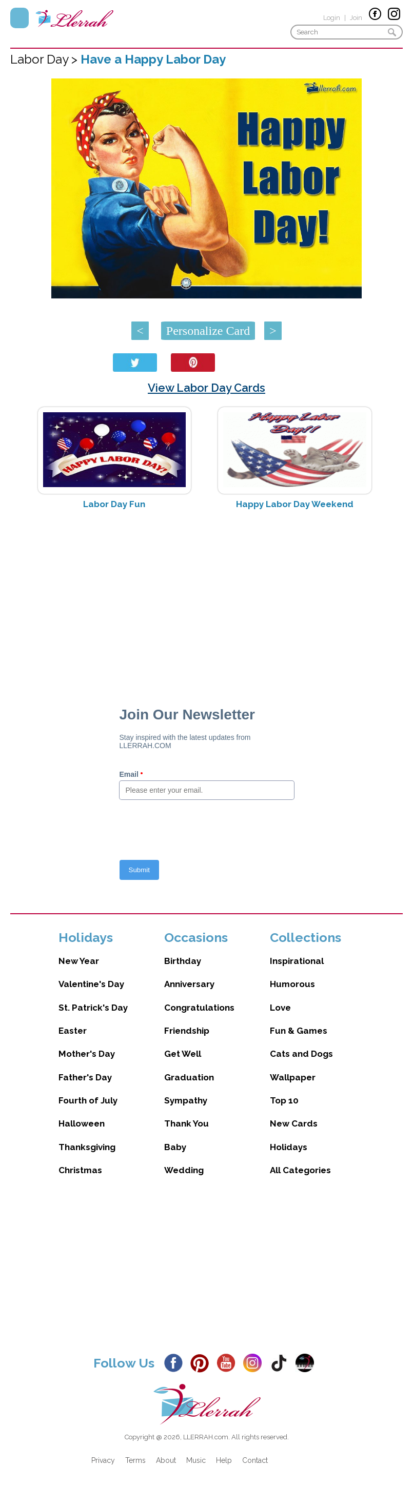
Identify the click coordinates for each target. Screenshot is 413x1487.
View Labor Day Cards (206, 387)
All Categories (300, 1170)
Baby (175, 1147)
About (166, 1460)
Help (224, 1460)
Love (280, 1007)
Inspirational (297, 961)
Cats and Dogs (301, 1054)
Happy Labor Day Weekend (294, 504)
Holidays (288, 1147)
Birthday (182, 961)
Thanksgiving (86, 1147)
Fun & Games (298, 1031)
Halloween (81, 1123)
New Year (78, 961)
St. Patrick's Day (93, 1007)
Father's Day (85, 1077)
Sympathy (185, 1100)
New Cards (294, 1123)
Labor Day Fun (114, 504)
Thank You (186, 1123)
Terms (135, 1460)
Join (356, 18)
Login (331, 18)
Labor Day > (45, 59)
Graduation (189, 1077)
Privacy (103, 1460)
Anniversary (189, 984)
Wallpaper (293, 1077)
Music (196, 1460)
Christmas (80, 1170)
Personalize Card (208, 330)
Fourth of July (87, 1100)
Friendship (186, 1031)
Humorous (292, 984)
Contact (255, 1460)
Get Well (182, 1054)
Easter (72, 1031)
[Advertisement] (206, 599)
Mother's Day (86, 1054)
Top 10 (284, 1100)
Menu (19, 18)
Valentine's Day (91, 984)
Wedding (184, 1170)
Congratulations (199, 1007)
